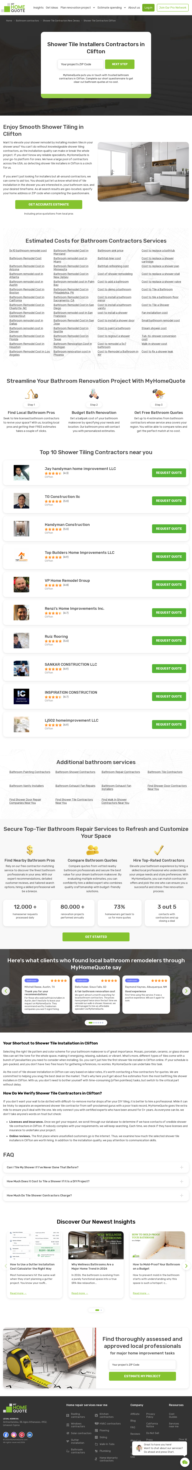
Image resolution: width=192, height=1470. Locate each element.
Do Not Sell (152, 1433)
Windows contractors (75, 1425)
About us (134, 7)
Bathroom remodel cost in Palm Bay (73, 283)
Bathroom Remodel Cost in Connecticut (26, 314)
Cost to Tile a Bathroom (157, 289)
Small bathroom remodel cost (161, 320)
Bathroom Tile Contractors (165, 772)
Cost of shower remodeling (115, 274)
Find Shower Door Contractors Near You (167, 787)
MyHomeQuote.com (19, 1439)
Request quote (169, 473)
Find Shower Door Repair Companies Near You (25, 801)
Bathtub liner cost (109, 258)
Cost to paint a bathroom (114, 328)
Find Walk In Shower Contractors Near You (115, 801)
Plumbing (103, 1451)
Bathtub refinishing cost (113, 266)
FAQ (132, 1427)
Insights (38, 7)
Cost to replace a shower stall (161, 274)
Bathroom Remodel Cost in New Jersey (70, 275)
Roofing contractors (75, 1415)
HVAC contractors (108, 1423)
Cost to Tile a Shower (155, 305)
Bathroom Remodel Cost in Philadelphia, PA (70, 291)
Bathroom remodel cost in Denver (26, 330)
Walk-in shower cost (154, 344)
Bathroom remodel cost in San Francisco (73, 314)
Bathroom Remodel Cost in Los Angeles (29, 353)
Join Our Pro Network (172, 7)
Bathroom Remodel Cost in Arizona (26, 267)
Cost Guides (173, 1415)
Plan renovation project (77, 7)
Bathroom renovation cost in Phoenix (72, 353)
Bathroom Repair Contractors (121, 772)
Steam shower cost (154, 328)
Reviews (135, 1434)
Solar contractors (78, 1433)
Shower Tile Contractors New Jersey (61, 20)
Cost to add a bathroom (113, 281)
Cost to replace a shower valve (161, 281)
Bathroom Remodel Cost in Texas (70, 337)
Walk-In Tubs (104, 1444)
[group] (34, 1264)
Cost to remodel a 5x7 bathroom (112, 345)
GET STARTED (96, 937)
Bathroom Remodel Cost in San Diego (73, 306)
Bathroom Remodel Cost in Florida (26, 337)
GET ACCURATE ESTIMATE (49, 204)
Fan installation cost (155, 312)
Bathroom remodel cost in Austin (26, 283)
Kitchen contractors (104, 1415)
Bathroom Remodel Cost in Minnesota (70, 267)
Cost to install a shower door (116, 320)
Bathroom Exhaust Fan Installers (116, 787)
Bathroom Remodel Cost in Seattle (70, 330)
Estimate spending (111, 7)
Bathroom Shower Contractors (75, 772)
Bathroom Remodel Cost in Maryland (70, 252)
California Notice (152, 1425)
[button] (91, 1023)
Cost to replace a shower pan (160, 266)
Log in (148, 7)
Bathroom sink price (110, 250)
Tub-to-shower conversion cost (159, 337)
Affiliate (134, 1414)
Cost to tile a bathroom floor (160, 297)
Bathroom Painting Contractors (29, 772)
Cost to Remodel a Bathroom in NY (118, 353)
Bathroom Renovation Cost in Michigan (72, 345)
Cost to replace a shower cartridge (158, 260)
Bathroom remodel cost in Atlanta (26, 275)
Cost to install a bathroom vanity (114, 306)
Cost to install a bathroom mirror (114, 298)
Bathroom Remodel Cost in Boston (26, 291)
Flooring (102, 1430)
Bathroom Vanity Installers (26, 786)
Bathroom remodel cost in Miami (70, 260)
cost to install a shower (112, 312)
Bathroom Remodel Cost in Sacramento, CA (70, 298)
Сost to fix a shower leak (157, 351)
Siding (101, 1437)
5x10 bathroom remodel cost (28, 250)
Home (9, 20)
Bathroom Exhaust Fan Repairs (75, 786)
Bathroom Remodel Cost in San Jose (73, 322)
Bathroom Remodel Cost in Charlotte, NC (26, 306)
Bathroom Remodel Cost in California (26, 298)
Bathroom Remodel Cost (25, 258)
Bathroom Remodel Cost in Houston (26, 345)
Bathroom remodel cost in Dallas (26, 322)
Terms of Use (135, 1455)
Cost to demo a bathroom (114, 289)
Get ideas (52, 7)
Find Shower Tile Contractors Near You (74, 801)
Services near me (174, 1425)
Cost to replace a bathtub (158, 250)
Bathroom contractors (27, 20)
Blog (133, 1420)
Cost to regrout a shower (114, 336)
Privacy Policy (150, 1415)
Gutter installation (75, 1442)
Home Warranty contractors (106, 1459)
